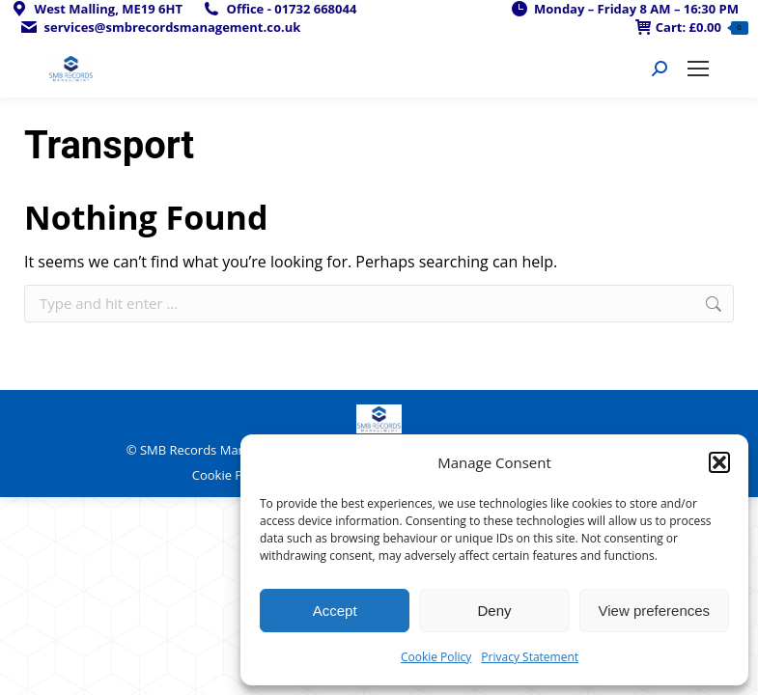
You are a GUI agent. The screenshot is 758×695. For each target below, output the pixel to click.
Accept (335, 610)
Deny (494, 610)
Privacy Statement (529, 657)
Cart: (691, 27)
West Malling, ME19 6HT (96, 9)
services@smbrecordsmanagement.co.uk (159, 27)
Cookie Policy (436, 657)
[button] (719, 462)
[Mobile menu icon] (698, 68)
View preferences (655, 610)
